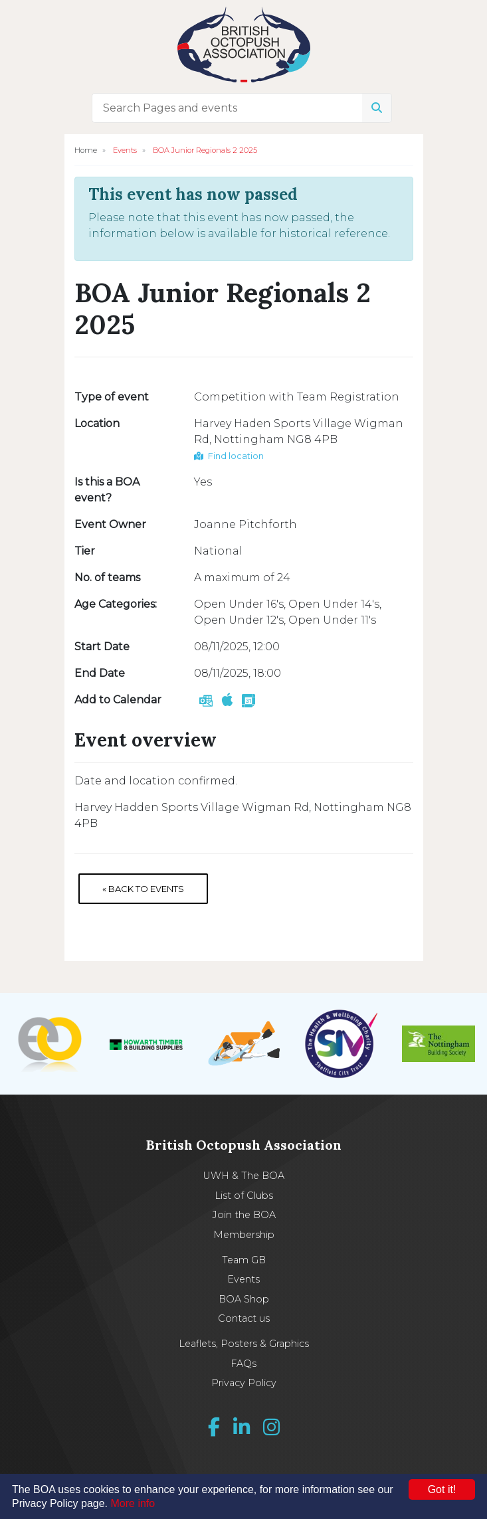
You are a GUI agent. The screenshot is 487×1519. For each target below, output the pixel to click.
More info (133, 1503)
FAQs (243, 1364)
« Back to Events (143, 888)
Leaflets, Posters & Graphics (244, 1344)
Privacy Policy (243, 1383)
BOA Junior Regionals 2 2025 (205, 150)
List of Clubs (244, 1196)
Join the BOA (244, 1215)
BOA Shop (244, 1299)
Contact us (244, 1318)
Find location (229, 456)
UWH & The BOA (243, 1176)
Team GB (244, 1260)
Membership (243, 1235)
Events (125, 150)
